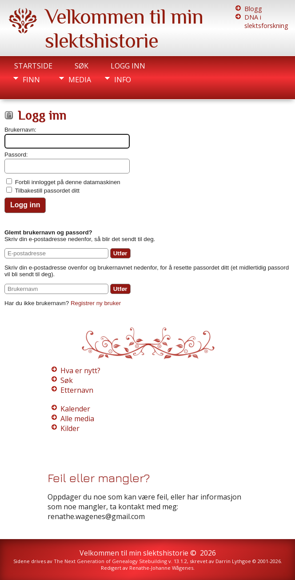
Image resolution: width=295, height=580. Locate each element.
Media (79, 80)
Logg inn (128, 66)
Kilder (70, 428)
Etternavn (76, 390)
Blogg (253, 8)
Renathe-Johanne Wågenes (161, 567)
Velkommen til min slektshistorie (124, 28)
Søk (81, 66)
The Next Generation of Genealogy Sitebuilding (110, 561)
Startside (33, 66)
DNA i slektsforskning (266, 21)
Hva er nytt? (80, 370)
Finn (31, 80)
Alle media (77, 418)
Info (122, 80)
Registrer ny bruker (96, 303)
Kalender (75, 409)
